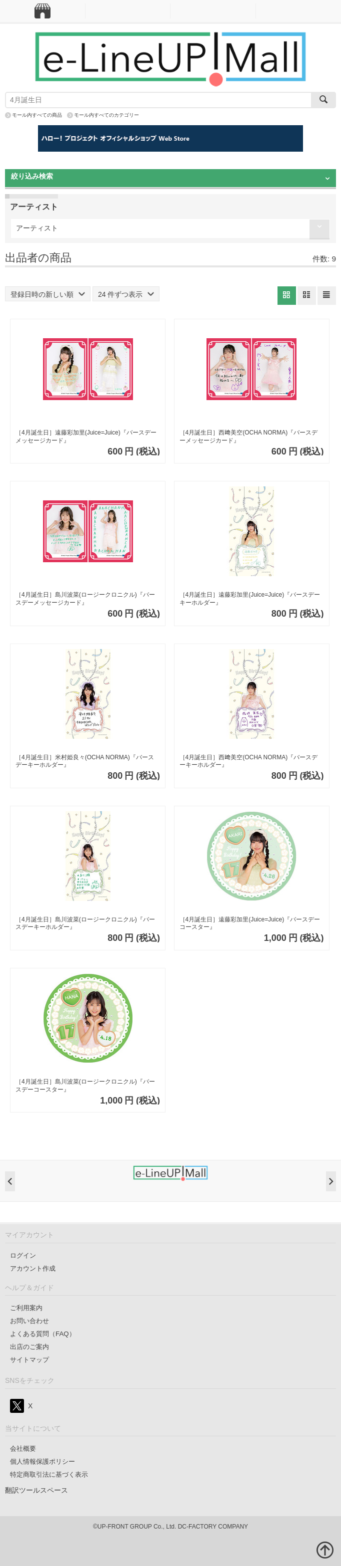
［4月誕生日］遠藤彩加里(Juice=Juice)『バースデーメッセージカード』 (86, 436)
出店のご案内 (29, 1346)
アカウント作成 (33, 1268)
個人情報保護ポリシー (42, 1461)
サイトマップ (29, 1359)
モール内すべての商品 (37, 115)
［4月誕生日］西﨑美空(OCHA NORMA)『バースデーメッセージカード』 (249, 436)
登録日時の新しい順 (47, 294)
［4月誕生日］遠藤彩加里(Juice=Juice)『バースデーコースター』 (250, 923)
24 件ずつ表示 (126, 294)
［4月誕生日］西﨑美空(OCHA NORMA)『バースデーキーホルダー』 (249, 761)
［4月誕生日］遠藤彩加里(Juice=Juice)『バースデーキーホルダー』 (250, 598)
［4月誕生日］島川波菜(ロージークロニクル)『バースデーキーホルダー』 (85, 923)
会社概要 (23, 1448)
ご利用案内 (26, 1308)
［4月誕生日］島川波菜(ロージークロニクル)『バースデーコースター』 (85, 1085)
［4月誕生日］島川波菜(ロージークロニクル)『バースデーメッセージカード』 (85, 598)
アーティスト (37, 228)
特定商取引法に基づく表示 (49, 1474)
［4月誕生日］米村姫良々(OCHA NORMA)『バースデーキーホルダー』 (85, 761)
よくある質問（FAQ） (43, 1334)
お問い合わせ (29, 1321)
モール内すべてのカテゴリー (106, 115)
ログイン (23, 1255)
